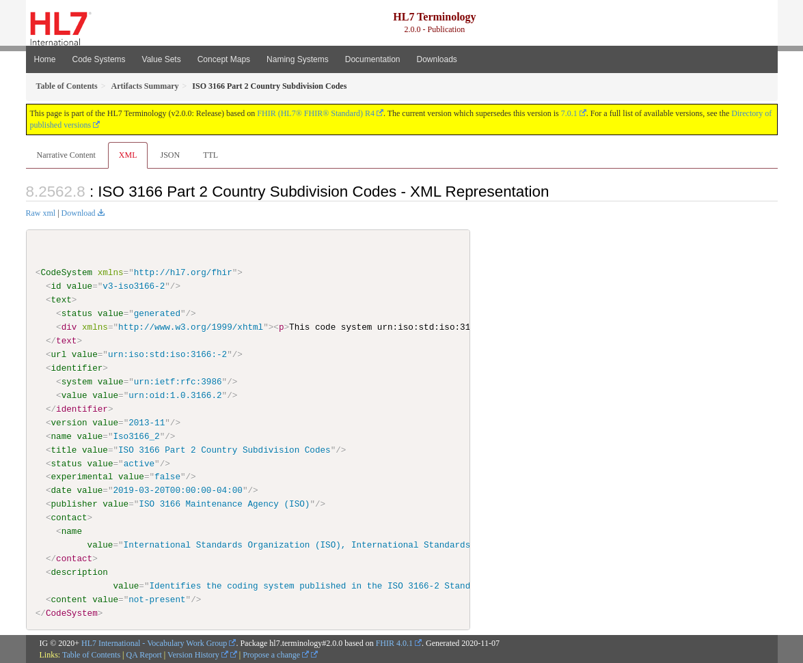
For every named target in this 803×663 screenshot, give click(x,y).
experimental (82, 476)
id (56, 286)
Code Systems (99, 59)
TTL (210, 155)
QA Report (144, 654)
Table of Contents (91, 654)
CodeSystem (66, 272)
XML (128, 155)
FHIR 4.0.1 (394, 642)
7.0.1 (569, 113)
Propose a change (276, 654)
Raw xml (41, 213)
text (61, 300)
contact (69, 517)
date (61, 490)
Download (79, 213)
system (77, 382)
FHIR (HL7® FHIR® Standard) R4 (316, 113)
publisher (74, 504)
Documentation (372, 59)
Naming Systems (298, 59)
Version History (197, 654)
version (69, 422)
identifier (77, 368)
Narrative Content (66, 155)
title (64, 449)
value (79, 286)
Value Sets (161, 59)
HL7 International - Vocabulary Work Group (154, 642)
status (77, 313)
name (61, 435)
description (79, 572)
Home (45, 59)
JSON (170, 155)
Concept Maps (224, 59)
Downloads (437, 59)
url (59, 354)
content (69, 599)
